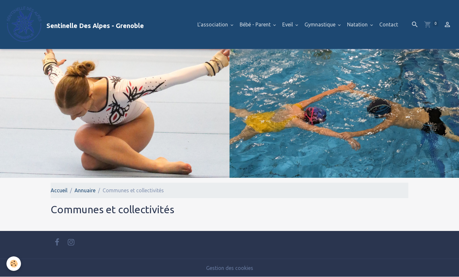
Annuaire (85, 190)
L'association (213, 24)
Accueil (59, 190)
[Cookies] (13, 263)
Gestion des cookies (229, 268)
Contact (388, 24)
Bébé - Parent (256, 24)
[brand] (74, 24)
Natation (358, 24)
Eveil (288, 24)
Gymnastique (320, 24)
